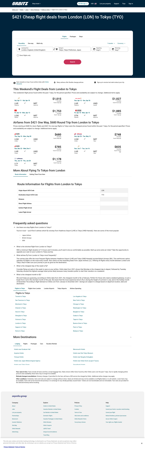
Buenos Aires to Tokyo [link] (80, 323)
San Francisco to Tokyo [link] (22, 300)
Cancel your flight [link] (110, 412)
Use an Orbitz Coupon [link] (111, 419)
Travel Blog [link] (46, 435)
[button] (72, 337)
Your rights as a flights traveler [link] (114, 422)
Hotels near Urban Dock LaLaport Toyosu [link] (86, 361)
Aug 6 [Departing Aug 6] (98, 50)
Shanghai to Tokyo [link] (21, 315)
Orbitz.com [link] (15, 9)
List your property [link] (16, 412)
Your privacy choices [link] (80, 422)
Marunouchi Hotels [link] (79, 349)
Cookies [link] (77, 409)
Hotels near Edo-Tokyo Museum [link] (83, 353)
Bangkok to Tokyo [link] (78, 312)
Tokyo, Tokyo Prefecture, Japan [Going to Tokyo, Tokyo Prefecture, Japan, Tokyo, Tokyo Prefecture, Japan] (70, 50)
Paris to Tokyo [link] (77, 327)
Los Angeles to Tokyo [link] (79, 296)
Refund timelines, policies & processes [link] (116, 415)
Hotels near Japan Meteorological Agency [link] (27, 361)
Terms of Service (20, 447)
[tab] (64, 36)
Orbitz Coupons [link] (47, 425)
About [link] (13, 406)
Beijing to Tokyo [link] (78, 331)
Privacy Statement (9, 447)
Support (116, 3)
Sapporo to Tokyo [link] (20, 327)
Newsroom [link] (15, 419)
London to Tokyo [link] (20, 323)
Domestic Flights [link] (47, 415)
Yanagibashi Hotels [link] (79, 364)
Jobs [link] (13, 409)
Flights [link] (21, 9)
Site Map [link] (14, 425)
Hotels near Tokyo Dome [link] (21, 364)
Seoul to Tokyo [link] (19, 312)
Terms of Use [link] (78, 412)
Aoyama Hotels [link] (19, 353)
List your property (105, 3)
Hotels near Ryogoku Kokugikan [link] (83, 357)
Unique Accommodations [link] (50, 432)
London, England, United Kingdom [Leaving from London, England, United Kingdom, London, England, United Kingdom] (33, 50)
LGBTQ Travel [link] (47, 428)
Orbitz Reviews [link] (47, 422)
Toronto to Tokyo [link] (20, 296)
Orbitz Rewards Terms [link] (80, 419)
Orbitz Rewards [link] (16, 428)
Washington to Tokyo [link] (79, 308)
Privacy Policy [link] (78, 406)
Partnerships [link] (15, 415)
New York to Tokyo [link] (79, 300)
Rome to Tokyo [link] (20, 331)
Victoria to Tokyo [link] (20, 319)
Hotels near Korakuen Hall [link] (22, 349)
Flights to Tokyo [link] (45, 9)
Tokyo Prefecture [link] (34, 9)
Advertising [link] (15, 432)
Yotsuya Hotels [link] (19, 357)
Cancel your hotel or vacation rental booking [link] (117, 409)
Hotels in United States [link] (49, 406)
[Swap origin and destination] (54, 49)
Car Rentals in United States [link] (50, 412)
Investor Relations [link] (17, 422)
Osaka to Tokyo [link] (78, 315)
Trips (123, 3)
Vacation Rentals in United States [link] (52, 409)
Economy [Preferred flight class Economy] (122, 43)
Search (72, 62)
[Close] (142, 443)
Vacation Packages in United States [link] (52, 419)
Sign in (131, 3)
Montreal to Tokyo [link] (21, 304)
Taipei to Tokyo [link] (78, 319)
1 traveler (111, 43)
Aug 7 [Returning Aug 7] (117, 50)
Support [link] (108, 406)
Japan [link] (27, 9)
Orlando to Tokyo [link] (20, 308)
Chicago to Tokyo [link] (78, 304)
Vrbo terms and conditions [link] (82, 415)
